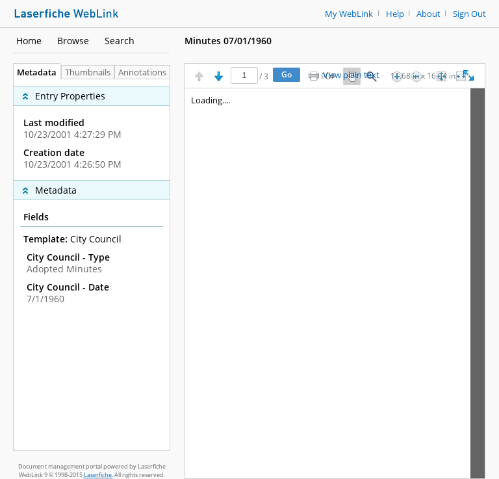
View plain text (351, 75)
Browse (73, 40)
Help (395, 13)
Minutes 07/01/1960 (228, 40)
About (428, 13)
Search (119, 40)
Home (29, 40)
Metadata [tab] (33, 72)
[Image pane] (335, 283)
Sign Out (469, 13)
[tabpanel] (91, 265)
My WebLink (349, 13)
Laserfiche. (98, 475)
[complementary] (92, 130)
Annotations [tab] (146, 72)
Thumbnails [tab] (87, 72)
